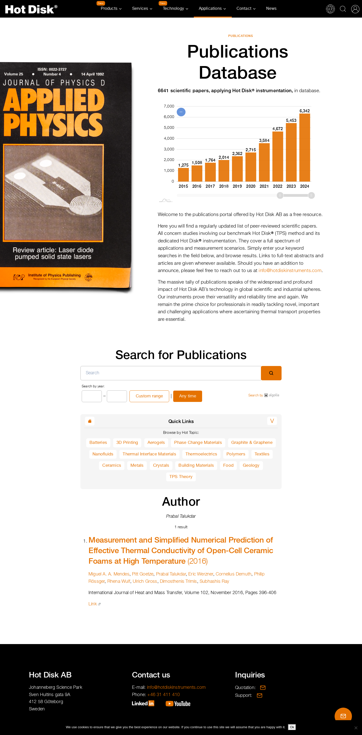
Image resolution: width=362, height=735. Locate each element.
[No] (355, 727)
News (271, 9)
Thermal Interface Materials (149, 454)
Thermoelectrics (201, 454)
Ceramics (111, 465)
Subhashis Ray (214, 581)
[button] (272, 421)
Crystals (161, 465)
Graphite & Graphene (252, 443)
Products (109, 9)
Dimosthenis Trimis (178, 581)
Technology (173, 9)
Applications (210, 9)
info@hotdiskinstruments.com (290, 271)
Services (140, 9)
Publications (240, 36)
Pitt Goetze (142, 574)
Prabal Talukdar (171, 574)
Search (342, 9)
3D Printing (127, 443)
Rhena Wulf (118, 581)
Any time (187, 396)
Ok (292, 727)
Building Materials (196, 465)
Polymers (236, 454)
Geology (251, 465)
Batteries (98, 443)
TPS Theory (181, 477)
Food (228, 465)
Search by (263, 395)
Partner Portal (355, 9)
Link (94, 604)
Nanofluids (103, 454)
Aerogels (156, 443)
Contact (244, 9)
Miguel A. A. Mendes (108, 574)
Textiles (262, 454)
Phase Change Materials (198, 443)
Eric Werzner (200, 574)
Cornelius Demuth (233, 574)
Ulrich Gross (145, 581)
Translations (330, 9)
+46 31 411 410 (163, 695)
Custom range (149, 396)
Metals (137, 465)
